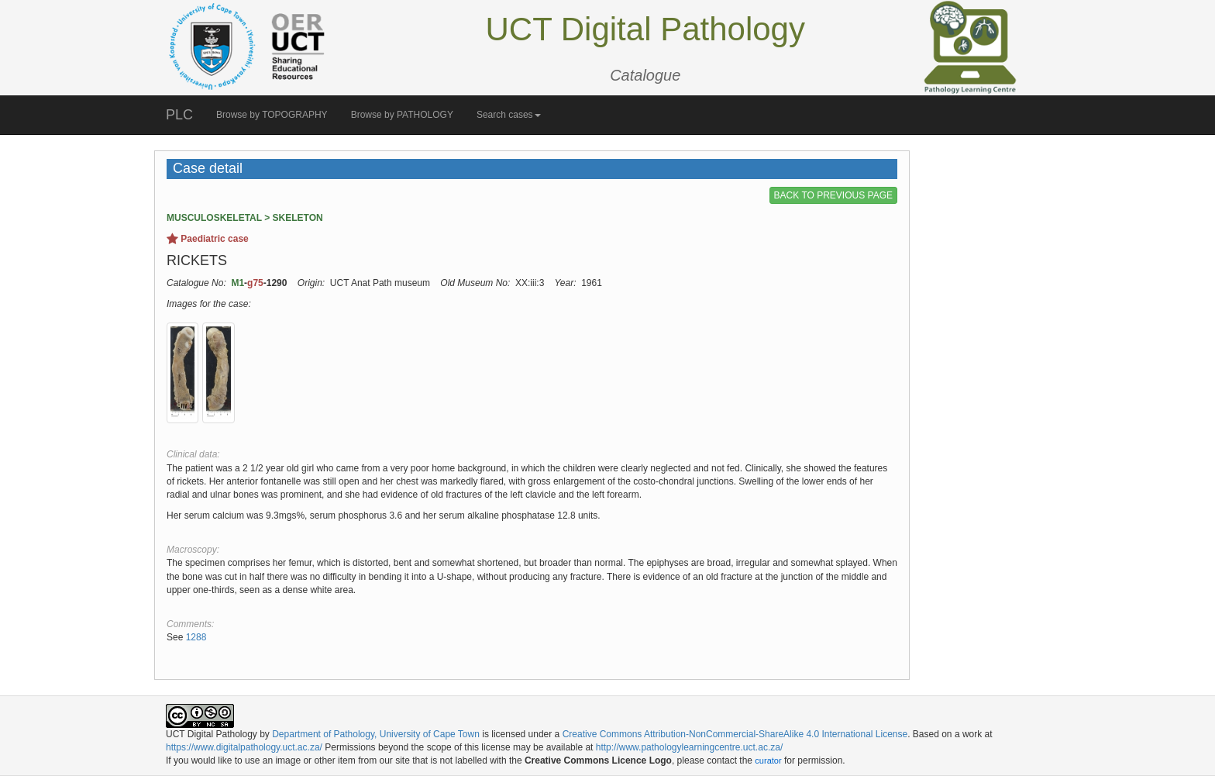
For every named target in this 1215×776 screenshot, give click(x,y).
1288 (196, 637)
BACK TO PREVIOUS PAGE (833, 195)
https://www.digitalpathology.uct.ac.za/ (244, 747)
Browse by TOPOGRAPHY (272, 114)
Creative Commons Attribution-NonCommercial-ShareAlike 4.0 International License (735, 734)
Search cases (509, 114)
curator (768, 760)
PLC (179, 114)
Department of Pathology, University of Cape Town (376, 734)
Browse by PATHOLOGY (402, 114)
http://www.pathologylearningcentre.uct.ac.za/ (689, 747)
